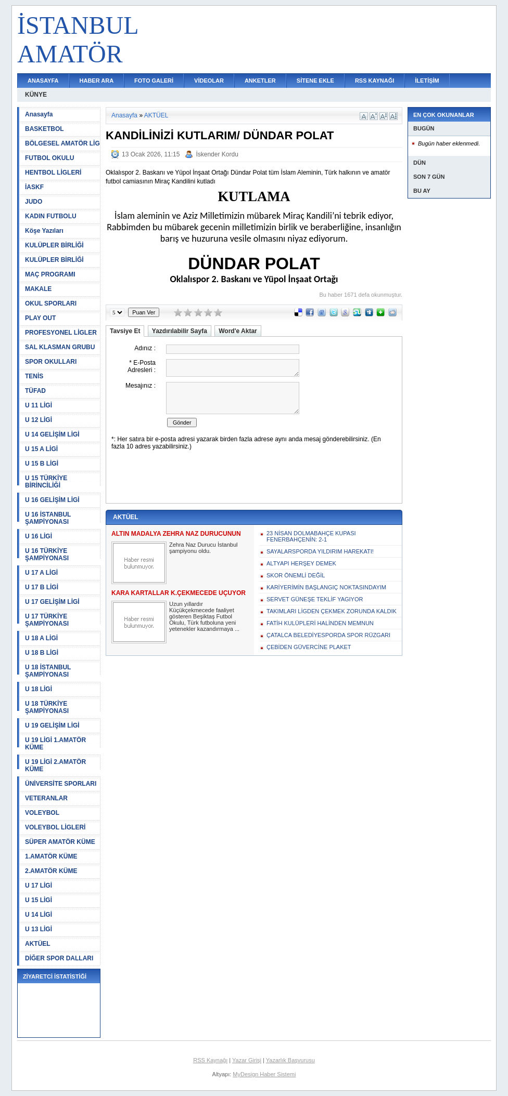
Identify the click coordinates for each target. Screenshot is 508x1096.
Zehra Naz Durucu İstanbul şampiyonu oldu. (203, 548)
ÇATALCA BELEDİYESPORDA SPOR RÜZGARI (328, 635)
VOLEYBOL (42, 812)
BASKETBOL (44, 129)
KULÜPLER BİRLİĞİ (54, 245)
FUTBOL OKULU (49, 158)
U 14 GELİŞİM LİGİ (52, 434)
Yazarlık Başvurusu (290, 1060)
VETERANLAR (46, 798)
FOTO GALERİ (153, 80)
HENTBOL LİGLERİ (53, 172)
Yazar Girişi (246, 1060)
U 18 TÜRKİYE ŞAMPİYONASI (47, 707)
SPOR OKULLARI (51, 361)
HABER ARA (97, 80)
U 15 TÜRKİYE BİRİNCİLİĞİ (46, 481)
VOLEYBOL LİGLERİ (55, 827)
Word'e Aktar (238, 331)
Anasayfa (39, 114)
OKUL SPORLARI (51, 303)
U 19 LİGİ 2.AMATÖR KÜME (55, 765)
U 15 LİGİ (38, 900)
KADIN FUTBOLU (51, 216)
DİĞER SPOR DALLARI (59, 958)
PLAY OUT (40, 318)
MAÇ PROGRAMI (50, 274)
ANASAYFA (43, 80)
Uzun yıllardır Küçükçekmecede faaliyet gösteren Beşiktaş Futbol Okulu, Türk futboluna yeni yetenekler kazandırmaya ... (204, 616)
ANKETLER (260, 80)
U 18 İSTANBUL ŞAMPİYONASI (48, 671)
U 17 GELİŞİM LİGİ (52, 601)
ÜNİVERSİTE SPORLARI (60, 783)
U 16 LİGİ (38, 536)
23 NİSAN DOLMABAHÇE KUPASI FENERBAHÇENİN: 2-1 (311, 536)
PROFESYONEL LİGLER (61, 332)
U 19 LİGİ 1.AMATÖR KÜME (55, 743)
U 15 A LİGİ (41, 449)
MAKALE (38, 289)
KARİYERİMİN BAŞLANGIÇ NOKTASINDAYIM (326, 587)
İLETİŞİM (427, 80)
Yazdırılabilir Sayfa (179, 331)
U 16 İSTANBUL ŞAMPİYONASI (48, 518)
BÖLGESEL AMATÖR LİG (62, 143)
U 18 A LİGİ (41, 638)
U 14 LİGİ (38, 914)
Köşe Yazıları (44, 230)
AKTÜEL (37, 943)
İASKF (34, 187)
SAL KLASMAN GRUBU (60, 347)
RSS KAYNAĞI (374, 80)
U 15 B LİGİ (41, 463)
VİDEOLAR (209, 80)
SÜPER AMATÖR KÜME (60, 842)
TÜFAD (35, 390)
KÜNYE (36, 94)
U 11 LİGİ (38, 405)
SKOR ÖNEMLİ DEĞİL (295, 575)
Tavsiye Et (125, 331)
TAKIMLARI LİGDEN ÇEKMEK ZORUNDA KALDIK (331, 611)
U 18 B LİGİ (41, 652)
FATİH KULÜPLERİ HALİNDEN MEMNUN (320, 623)
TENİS (34, 376)
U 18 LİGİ (38, 689)
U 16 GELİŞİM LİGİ (52, 500)
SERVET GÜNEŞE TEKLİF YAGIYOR (314, 599)
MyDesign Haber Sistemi (264, 1074)
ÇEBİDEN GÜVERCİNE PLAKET (308, 647)
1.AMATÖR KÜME (51, 856)
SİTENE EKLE (315, 80)
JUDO (33, 201)
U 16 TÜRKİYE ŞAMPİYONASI (47, 554)
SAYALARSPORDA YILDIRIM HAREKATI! (320, 551)
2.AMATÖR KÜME (51, 871)
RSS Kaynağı (210, 1060)
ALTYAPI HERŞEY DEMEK (301, 563)
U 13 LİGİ (38, 929)
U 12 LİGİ (38, 420)
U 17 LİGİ (38, 885)
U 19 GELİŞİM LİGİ (52, 725)
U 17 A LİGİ (41, 572)
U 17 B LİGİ (41, 587)
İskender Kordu (217, 154)
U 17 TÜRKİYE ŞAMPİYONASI (47, 620)
